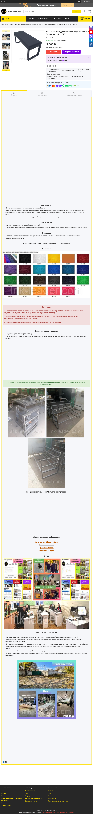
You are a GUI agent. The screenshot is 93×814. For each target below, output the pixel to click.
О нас (49, 793)
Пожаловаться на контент (49, 812)
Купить (55, 52)
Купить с (72, 52)
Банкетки (30, 24)
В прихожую (22, 24)
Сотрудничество (30, 796)
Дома (2, 796)
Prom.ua (55, 810)
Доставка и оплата (31, 801)
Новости (50, 796)
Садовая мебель (6, 805)
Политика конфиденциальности (58, 801)
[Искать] (76, 11)
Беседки (3, 793)
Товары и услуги (43, 18)
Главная (31, 18)
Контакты (57, 18)
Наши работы (52, 798)
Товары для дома (11, 24)
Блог (26, 793)
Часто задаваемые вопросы (33, 798)
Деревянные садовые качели (10, 803)
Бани (2, 791)
